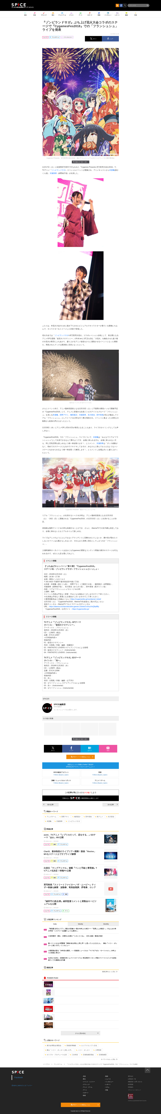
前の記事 (48, 804)
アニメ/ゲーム (50, 817)
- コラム (107, 1087)
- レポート (108, 1084)
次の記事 (113, 804)
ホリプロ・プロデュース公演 (56, 1055)
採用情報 (130, 1084)
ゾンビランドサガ (58, 170)
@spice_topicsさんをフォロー (22, 1085)
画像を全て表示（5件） (80, 162)
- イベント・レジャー (88, 1081)
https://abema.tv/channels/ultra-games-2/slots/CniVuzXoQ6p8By (74, 606)
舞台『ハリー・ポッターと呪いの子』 (59, 1050)
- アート (84, 1090)
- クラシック (86, 1084)
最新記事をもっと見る (109, 971)
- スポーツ (85, 1092)
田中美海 (100, 415)
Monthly (106, 924)
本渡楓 (111, 170)
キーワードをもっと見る (109, 1059)
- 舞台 (84, 1079)
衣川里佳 (91, 415)
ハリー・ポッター (83, 1050)
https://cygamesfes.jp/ (80, 609)
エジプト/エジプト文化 (88, 1045)
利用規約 (130, 1087)
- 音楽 (84, 1076)
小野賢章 (97, 1050)
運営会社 (130, 1076)
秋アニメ (99, 817)
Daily (55, 924)
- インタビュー (109, 1081)
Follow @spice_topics (61, 775)
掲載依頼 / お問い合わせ (135, 1081)
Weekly (80, 924)
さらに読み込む (87, 1033)
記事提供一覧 (132, 1079)
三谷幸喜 (74, 1055)
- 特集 (106, 1090)
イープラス (46, 1064)
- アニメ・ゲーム (87, 1087)
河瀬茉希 (53, 173)
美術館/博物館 (70, 1045)
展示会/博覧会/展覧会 (53, 1045)
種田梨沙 (73, 415)
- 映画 (84, 1095)
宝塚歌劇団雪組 (87, 1055)
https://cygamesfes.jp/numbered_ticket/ (86, 599)
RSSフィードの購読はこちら (82, 757)
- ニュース (108, 1079)
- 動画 (106, 1076)
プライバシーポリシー (134, 1090)
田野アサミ (64, 415)
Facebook (18, 1077)
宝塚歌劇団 (101, 1055)
